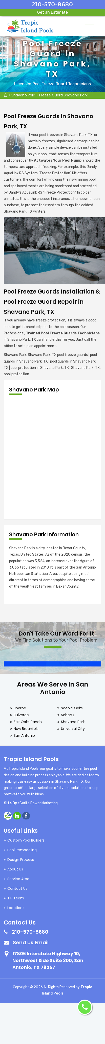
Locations (15, 907)
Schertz (67, 714)
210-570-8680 (52, 4)
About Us (15, 869)
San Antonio (24, 735)
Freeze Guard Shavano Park (63, 95)
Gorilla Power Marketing (38, 803)
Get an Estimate (52, 12)
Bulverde (21, 714)
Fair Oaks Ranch (28, 721)
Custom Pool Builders (26, 840)
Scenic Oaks (72, 708)
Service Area (18, 878)
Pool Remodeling (22, 849)
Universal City (73, 728)
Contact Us (17, 888)
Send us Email (31, 942)
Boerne (20, 708)
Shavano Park (23, 95)
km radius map (52, 457)
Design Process (20, 859)
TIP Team (15, 898)
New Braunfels (26, 728)
